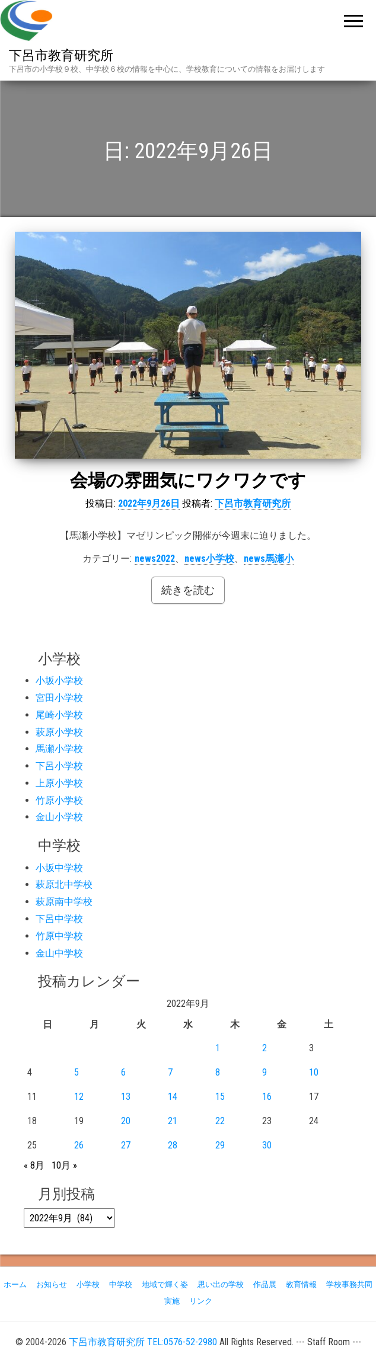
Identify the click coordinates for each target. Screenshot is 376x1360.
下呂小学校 (59, 766)
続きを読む (188, 590)
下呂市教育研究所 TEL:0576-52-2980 (143, 1342)
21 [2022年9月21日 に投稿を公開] (172, 1121)
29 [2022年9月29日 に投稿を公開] (220, 1145)
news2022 (155, 558)
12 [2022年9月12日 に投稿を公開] (79, 1096)
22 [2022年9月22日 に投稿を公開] (220, 1121)
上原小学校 (59, 783)
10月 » (64, 1165)
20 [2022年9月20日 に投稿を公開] (125, 1121)
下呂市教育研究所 (61, 55)
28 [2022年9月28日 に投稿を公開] (172, 1145)
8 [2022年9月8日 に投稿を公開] (217, 1072)
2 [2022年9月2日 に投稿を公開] (264, 1048)
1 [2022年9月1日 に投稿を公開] (217, 1048)
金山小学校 (59, 817)
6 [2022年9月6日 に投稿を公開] (123, 1072)
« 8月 (34, 1165)
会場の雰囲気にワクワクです (188, 480)
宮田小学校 (59, 697)
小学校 (88, 1284)
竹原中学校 (59, 936)
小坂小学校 (59, 680)
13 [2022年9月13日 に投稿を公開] (125, 1096)
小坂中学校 (59, 867)
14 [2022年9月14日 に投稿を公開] (172, 1096)
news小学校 (209, 558)
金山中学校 (59, 953)
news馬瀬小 (269, 558)
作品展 (264, 1284)
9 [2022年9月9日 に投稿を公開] (264, 1072)
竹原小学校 (59, 800)
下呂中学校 (59, 918)
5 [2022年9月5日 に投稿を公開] (76, 1072)
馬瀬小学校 (59, 748)
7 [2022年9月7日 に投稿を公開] (170, 1072)
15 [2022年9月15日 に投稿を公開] (220, 1096)
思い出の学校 (220, 1284)
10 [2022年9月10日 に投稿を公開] (313, 1072)
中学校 (120, 1284)
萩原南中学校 (64, 901)
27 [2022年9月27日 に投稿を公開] (125, 1145)
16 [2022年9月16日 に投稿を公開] (267, 1096)
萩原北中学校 (64, 884)
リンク (200, 1301)
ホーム (15, 1284)
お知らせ (51, 1284)
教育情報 (301, 1284)
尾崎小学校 (59, 715)
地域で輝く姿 (165, 1284)
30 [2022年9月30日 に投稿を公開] (267, 1145)
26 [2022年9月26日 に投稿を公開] (79, 1145)
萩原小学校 (59, 732)
